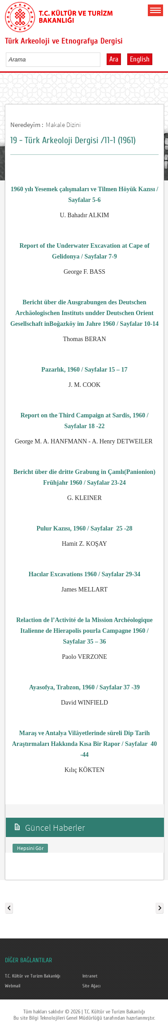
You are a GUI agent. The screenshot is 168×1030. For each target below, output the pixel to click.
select (102, 59)
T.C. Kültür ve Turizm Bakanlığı (32, 976)
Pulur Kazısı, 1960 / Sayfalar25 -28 (84, 528)
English (140, 59)
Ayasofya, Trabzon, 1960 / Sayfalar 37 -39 (84, 687)
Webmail (12, 986)
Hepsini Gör (30, 848)
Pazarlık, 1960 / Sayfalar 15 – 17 (84, 369)
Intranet (90, 976)
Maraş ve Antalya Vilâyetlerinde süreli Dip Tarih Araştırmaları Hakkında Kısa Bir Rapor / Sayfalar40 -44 (84, 744)
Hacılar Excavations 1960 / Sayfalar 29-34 (85, 574)
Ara (113, 59)
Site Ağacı (91, 986)
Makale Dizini (63, 124)
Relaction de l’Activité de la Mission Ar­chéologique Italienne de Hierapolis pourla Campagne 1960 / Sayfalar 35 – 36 (84, 631)
